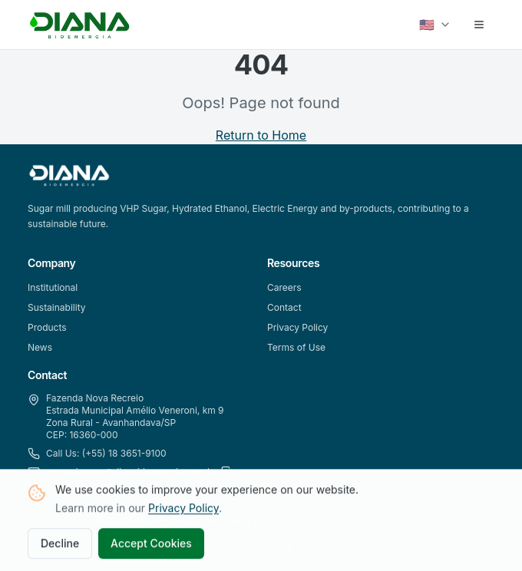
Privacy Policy (183, 509)
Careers (284, 287)
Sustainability (57, 307)
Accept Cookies (151, 544)
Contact (284, 307)
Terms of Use (296, 347)
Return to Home (261, 135)
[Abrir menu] (479, 24)
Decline (60, 544)
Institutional (53, 287)
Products (47, 327)
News (40, 347)
